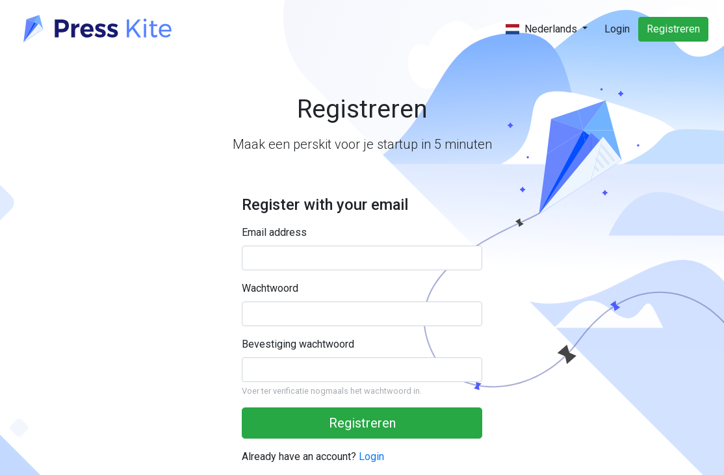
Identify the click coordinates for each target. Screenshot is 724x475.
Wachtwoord (270, 288)
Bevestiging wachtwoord (298, 344)
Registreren (673, 29)
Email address (274, 232)
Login (617, 29)
